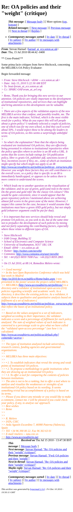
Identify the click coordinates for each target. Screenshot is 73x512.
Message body (35, 21)
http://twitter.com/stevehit (27, 250)
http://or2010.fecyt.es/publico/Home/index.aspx (28, 278)
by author (30, 39)
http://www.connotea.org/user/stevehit (37, 253)
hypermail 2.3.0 (37, 489)
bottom (12, 24)
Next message (39, 27)
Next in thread (20, 30)
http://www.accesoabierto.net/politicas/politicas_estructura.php (36, 167)
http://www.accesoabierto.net (22, 437)
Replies (35, 30)
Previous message (61, 27)
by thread (64, 36)
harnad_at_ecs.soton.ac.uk (42, 49)
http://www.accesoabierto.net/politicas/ (40, 285)
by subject (15, 39)
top (65, 21)
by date (51, 36)
